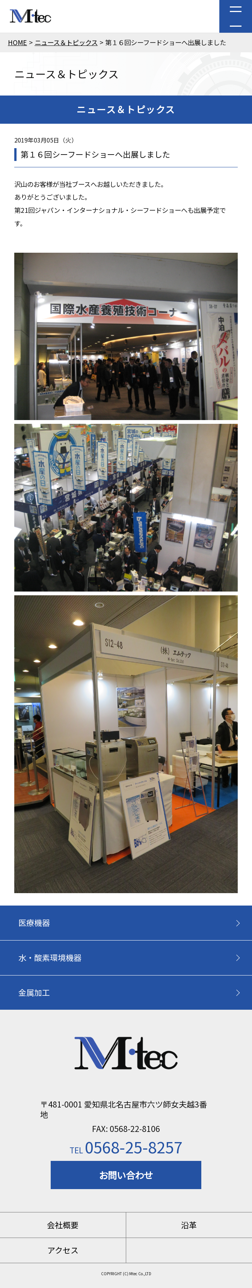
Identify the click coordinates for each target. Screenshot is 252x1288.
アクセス (62, 1250)
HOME (17, 42)
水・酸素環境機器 (49, 957)
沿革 (189, 1224)
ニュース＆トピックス (66, 42)
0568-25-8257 (126, 1146)
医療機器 (34, 922)
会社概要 (62, 1224)
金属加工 (34, 992)
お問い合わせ (126, 1175)
